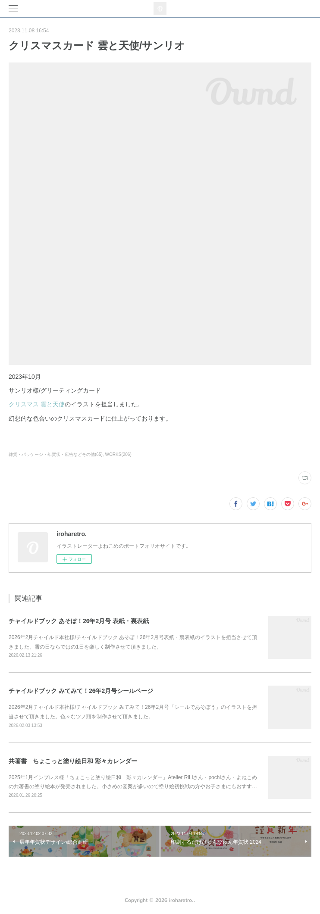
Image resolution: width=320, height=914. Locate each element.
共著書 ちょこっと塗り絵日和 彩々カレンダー (73, 761)
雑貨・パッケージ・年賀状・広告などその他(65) (56, 454)
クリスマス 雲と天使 (37, 404)
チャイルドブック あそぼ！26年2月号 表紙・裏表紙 (79, 621)
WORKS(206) (118, 454)
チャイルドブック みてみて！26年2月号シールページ (81, 690)
